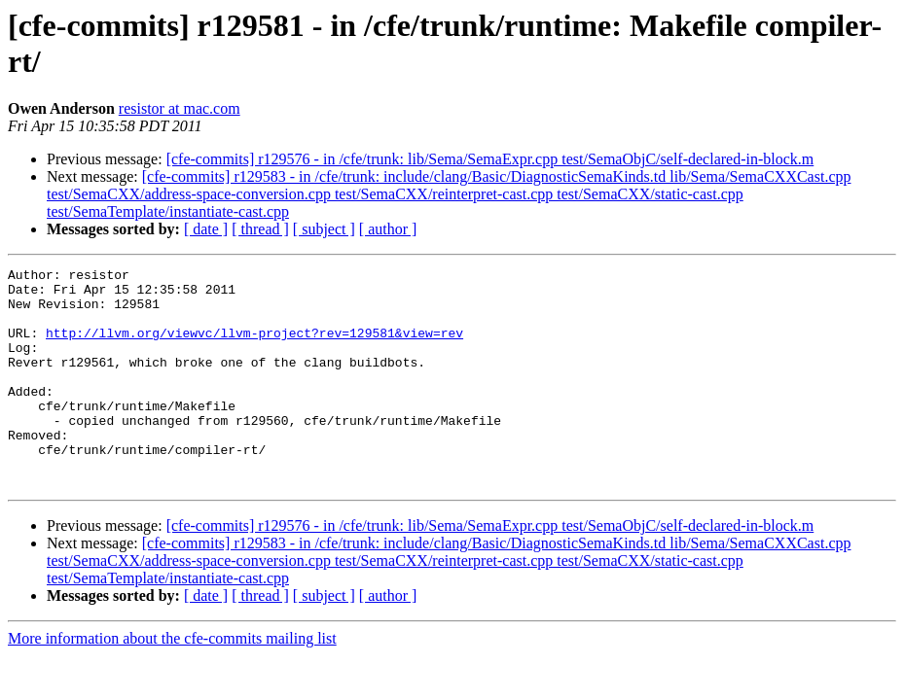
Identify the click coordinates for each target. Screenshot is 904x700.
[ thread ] (260, 229)
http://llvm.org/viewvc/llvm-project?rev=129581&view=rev (254, 347)
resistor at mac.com (179, 108)
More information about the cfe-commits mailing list (172, 682)
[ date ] (206, 229)
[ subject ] (324, 229)
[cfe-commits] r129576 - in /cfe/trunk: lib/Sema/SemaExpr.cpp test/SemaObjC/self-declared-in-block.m (490, 159)
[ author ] (388, 229)
